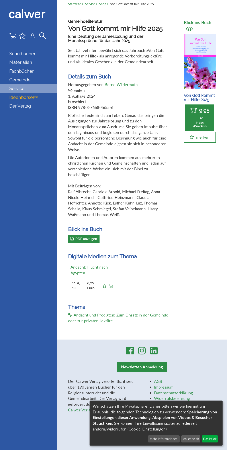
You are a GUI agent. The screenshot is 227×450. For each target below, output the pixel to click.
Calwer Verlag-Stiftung (88, 409)
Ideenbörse (23, 97)
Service (90, 4)
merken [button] (202, 137)
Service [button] (17, 88)
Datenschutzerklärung (173, 392)
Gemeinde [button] (20, 80)
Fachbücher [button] (21, 71)
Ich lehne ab (190, 439)
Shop (102, 4)
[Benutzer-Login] (32, 36)
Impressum (164, 387)
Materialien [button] (20, 62)
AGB (158, 381)
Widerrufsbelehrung (172, 398)
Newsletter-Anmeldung (142, 366)
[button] (105, 285)
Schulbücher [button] (22, 53)
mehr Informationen (164, 439)
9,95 (200, 117)
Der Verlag (20, 106)
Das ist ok (210, 439)
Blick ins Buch (197, 25)
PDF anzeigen (83, 238)
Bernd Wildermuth (121, 84)
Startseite (74, 4)
